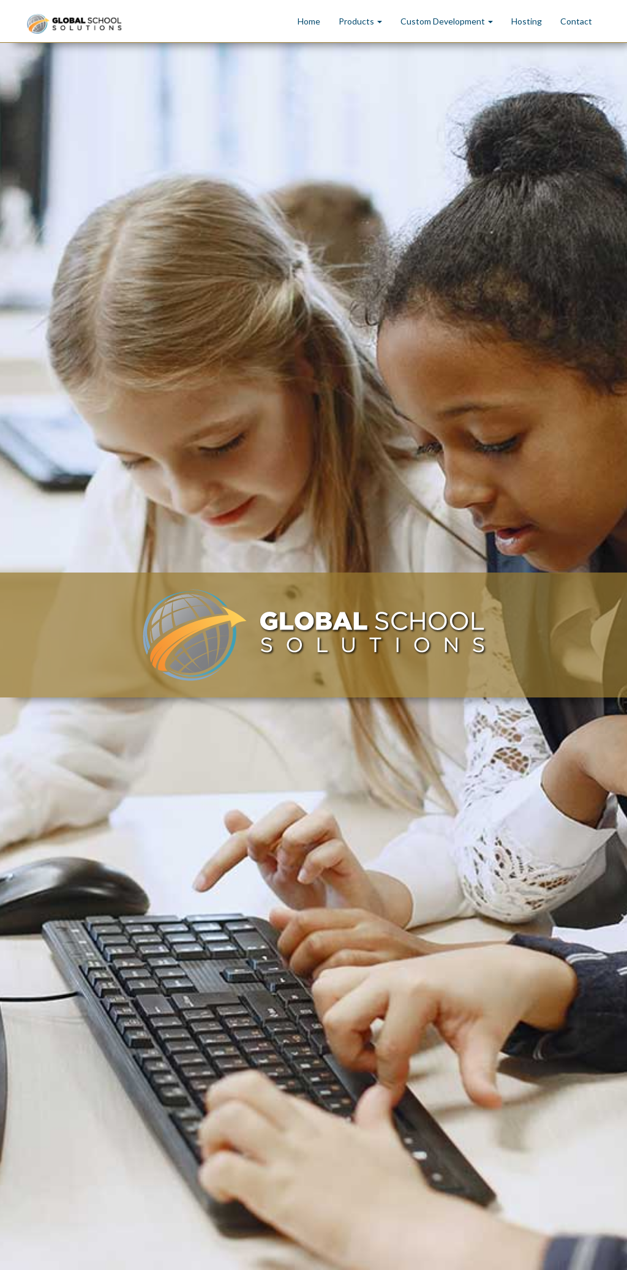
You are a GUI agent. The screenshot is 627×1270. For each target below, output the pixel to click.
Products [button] (360, 21)
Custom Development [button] (446, 21)
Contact (576, 21)
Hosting (526, 21)
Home (309, 21)
